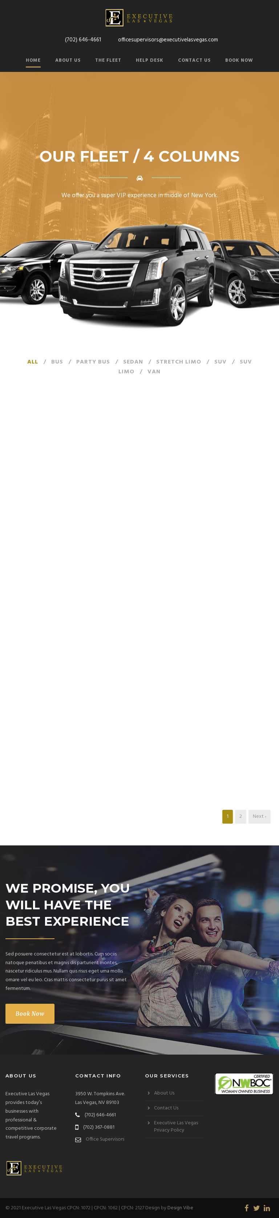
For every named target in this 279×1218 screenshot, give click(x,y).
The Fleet (108, 60)
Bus (57, 362)
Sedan (133, 362)
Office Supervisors (105, 1139)
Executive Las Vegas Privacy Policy (176, 1126)
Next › (259, 816)
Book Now (239, 60)
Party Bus (93, 362)
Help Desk (149, 60)
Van (154, 372)
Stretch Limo (178, 362)
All (32, 362)
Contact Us (194, 60)
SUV (220, 362)
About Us (68, 60)
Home (33, 60)
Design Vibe (180, 1208)
